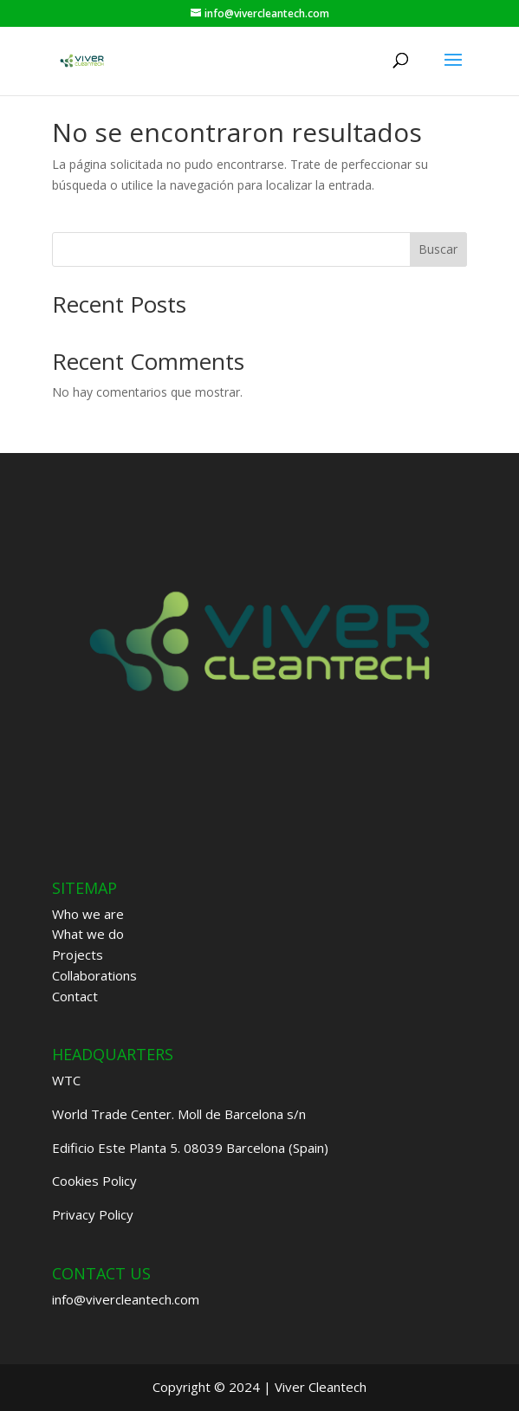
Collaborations (94, 975)
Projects (77, 954)
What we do (88, 933)
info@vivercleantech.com (125, 1299)
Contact (75, 996)
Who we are (88, 913)
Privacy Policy (92, 1214)
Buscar (437, 249)
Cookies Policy (94, 1180)
